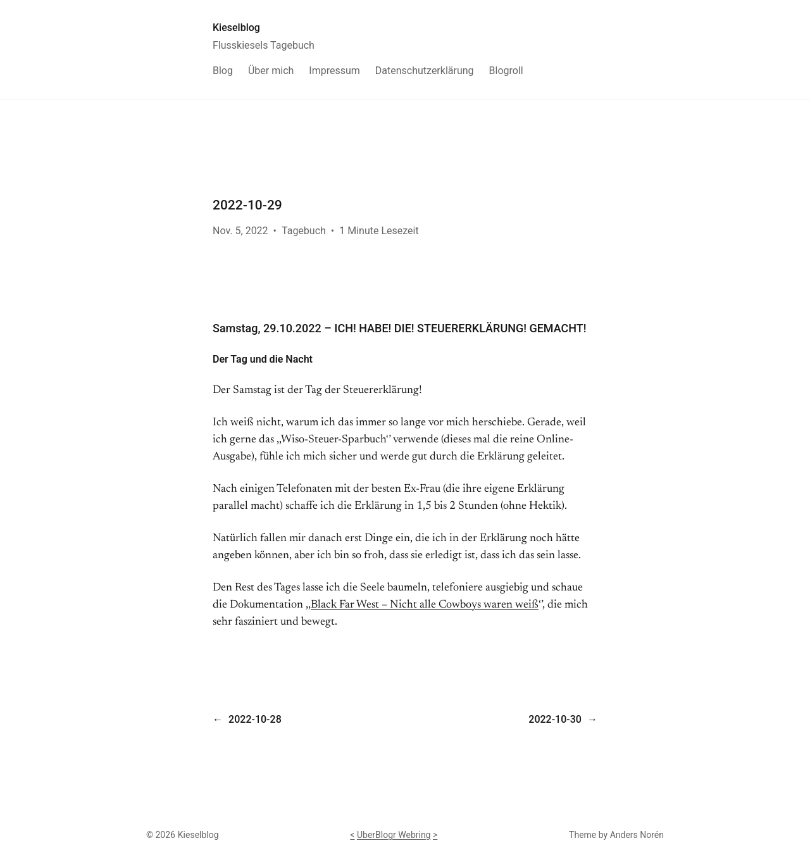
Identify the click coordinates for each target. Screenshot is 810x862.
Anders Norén (637, 835)
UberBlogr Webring (394, 835)
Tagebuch (304, 231)
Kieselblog (236, 28)
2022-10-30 (555, 719)
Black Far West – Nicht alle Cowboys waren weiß (425, 605)
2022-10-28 (255, 719)
